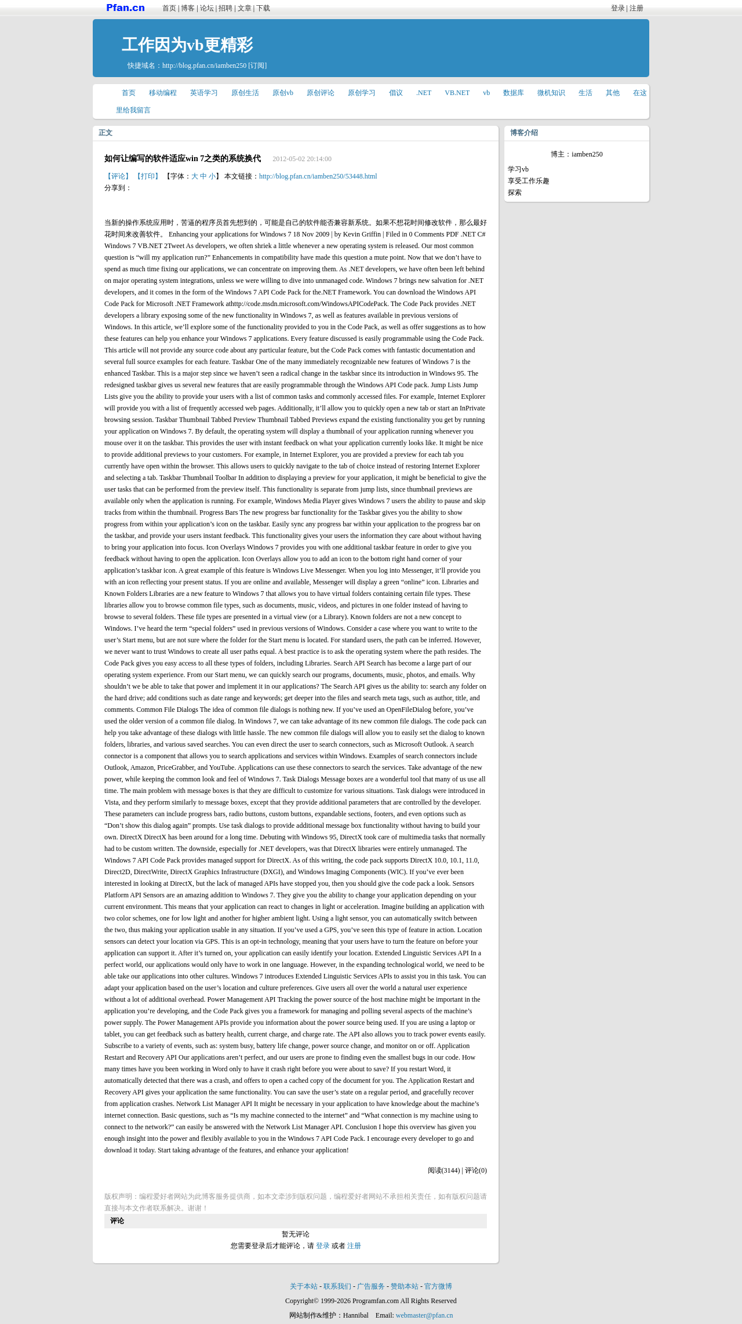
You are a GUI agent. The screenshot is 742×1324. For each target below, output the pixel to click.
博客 (188, 8)
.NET (423, 93)
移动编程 (163, 93)
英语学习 (204, 93)
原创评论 (320, 93)
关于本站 (304, 1286)
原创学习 (362, 93)
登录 (618, 8)
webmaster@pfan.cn (424, 1315)
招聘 (225, 8)
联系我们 (337, 1286)
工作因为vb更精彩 (187, 45)
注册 (636, 8)
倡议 (396, 93)
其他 (613, 93)
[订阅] (257, 65)
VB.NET (457, 93)
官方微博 (438, 1286)
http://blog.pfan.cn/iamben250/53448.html (318, 176)
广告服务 (371, 1286)
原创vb (282, 93)
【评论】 (118, 176)
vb (486, 93)
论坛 (207, 8)
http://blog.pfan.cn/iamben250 (204, 65)
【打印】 (148, 176)
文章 (245, 8)
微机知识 (551, 93)
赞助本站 (405, 1286)
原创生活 (245, 93)
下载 (263, 8)
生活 (585, 93)
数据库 (513, 93)
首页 (169, 8)
